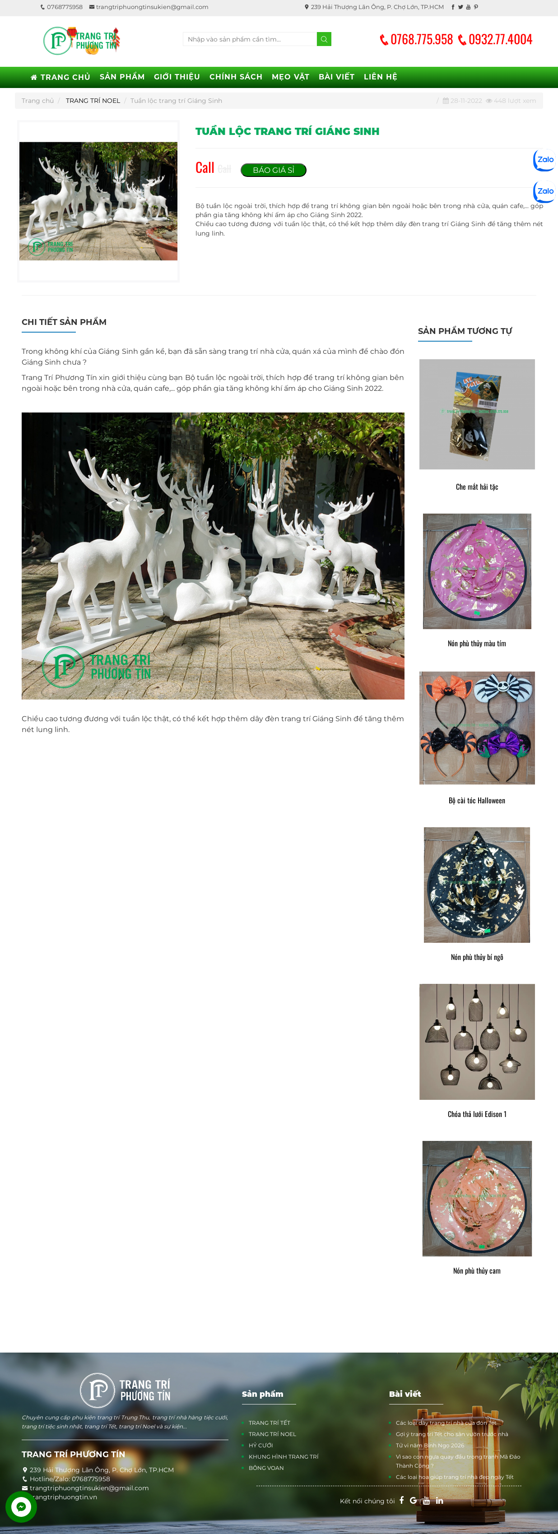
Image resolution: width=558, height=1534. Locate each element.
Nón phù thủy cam (477, 1270)
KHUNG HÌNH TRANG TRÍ (284, 1456)
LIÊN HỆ (381, 77)
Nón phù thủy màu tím (477, 643)
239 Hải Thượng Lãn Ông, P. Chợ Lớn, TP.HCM (374, 6)
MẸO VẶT (291, 77)
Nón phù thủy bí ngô (477, 957)
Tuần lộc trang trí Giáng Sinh (176, 101)
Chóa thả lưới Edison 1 (477, 1114)
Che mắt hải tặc (477, 487)
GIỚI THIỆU (177, 77)
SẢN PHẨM (122, 77)
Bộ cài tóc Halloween (477, 800)
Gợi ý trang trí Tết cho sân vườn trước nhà (452, 1434)
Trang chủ (38, 101)
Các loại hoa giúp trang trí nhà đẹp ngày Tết (455, 1477)
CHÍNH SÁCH (236, 77)
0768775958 (61, 6)
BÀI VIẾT (337, 77)
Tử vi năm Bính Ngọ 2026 (430, 1445)
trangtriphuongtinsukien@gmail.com (149, 6)
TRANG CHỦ (61, 77)
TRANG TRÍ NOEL (93, 101)
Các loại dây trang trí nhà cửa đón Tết (446, 1422)
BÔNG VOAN (266, 1467)
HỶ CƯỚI (261, 1445)
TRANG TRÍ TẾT (269, 1422)
